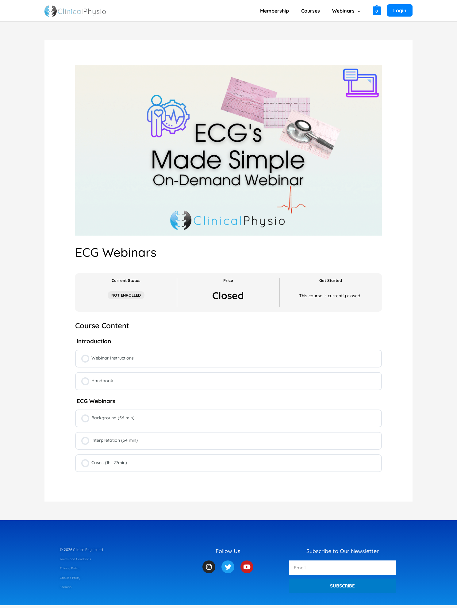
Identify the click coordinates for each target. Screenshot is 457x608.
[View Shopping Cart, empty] (377, 10)
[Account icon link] (400, 11)
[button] (359, 10)
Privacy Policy (71, 570)
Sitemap (67, 589)
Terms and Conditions (78, 561)
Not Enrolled (126, 295)
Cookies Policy (72, 580)
